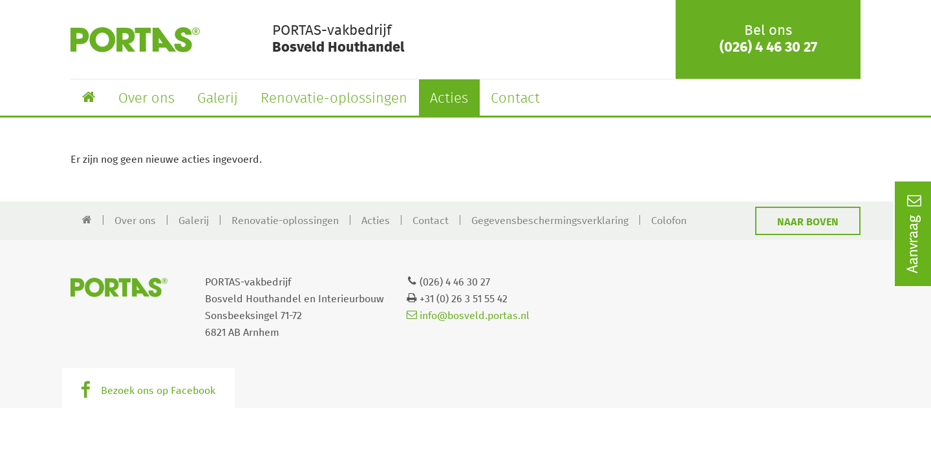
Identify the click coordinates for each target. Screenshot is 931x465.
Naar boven (808, 222)
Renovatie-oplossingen (334, 99)
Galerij (217, 99)
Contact (515, 99)
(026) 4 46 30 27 (768, 48)
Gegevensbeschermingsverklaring (549, 221)
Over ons (146, 99)
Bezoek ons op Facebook (158, 391)
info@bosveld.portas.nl (468, 316)
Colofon (669, 221)
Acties (449, 99)
